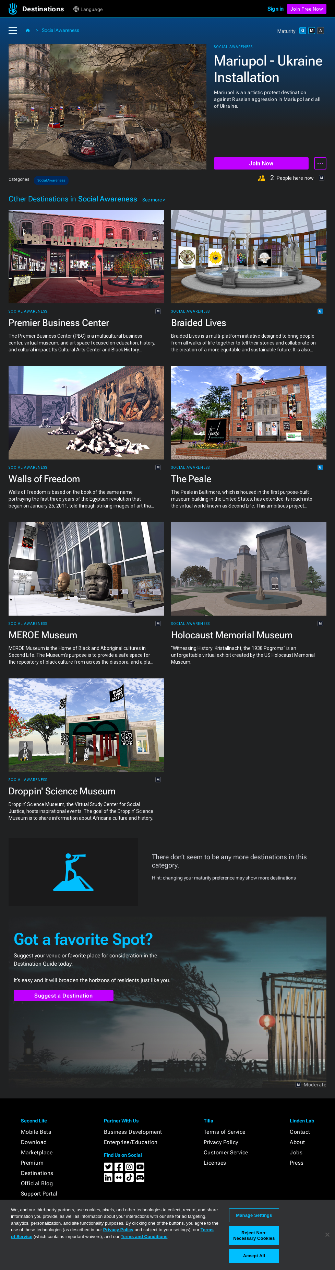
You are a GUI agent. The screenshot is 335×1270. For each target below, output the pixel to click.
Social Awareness (60, 30)
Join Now (261, 163)
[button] (47, 9)
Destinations (37, 1173)
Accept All (254, 1255)
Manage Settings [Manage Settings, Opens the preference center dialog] (254, 1215)
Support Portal (39, 1193)
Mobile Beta (36, 1132)
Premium (32, 1163)
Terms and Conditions (144, 1236)
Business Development (133, 1132)
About (297, 1142)
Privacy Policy (221, 1142)
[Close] (327, 1234)
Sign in (275, 8)
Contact (300, 1132)
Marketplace (37, 1152)
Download (34, 1142)
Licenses (215, 1163)
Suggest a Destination (63, 995)
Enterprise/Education (131, 1142)
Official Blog (37, 1183)
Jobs (296, 1152)
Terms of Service (225, 1132)
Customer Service (226, 1152)
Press (297, 1163)
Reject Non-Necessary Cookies (254, 1235)
